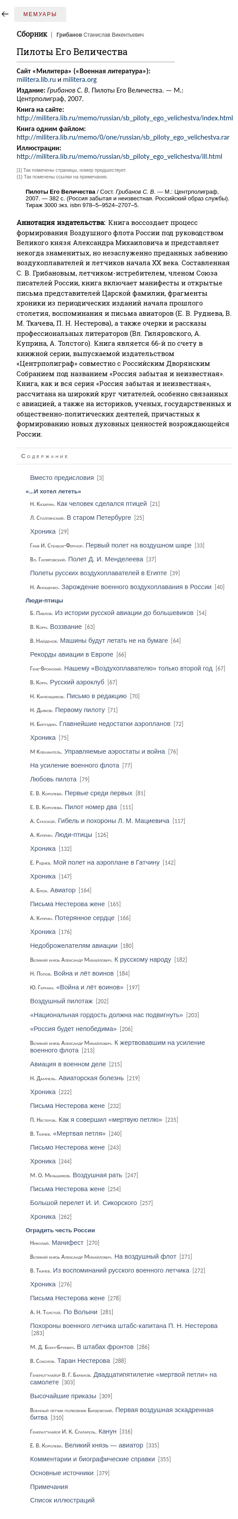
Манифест (65, 1242)
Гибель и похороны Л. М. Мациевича (108, 820)
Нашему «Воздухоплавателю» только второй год (128, 668)
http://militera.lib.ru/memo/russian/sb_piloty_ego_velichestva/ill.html (119, 156)
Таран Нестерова (78, 1360)
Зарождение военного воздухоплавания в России (128, 586)
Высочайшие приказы (72, 1396)
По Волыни (72, 1311)
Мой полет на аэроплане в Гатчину (103, 862)
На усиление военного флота (81, 765)
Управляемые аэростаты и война (104, 751)
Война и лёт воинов (80, 973)
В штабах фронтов (90, 1346)
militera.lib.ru (36, 79)
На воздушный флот (111, 1256)
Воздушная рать (84, 1175)
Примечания (49, 1486)
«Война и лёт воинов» (85, 987)
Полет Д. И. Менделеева (93, 559)
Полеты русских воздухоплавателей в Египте (105, 573)
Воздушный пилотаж (70, 1001)
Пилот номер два (82, 806)
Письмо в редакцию (85, 696)
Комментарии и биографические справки (101, 1459)
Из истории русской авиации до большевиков (119, 612)
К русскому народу (109, 959)
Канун (82, 1431)
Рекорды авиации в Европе (79, 654)
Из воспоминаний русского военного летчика (118, 1270)
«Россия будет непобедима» (82, 1028)
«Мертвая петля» (76, 1133)
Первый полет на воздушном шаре (118, 545)
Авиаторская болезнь (85, 1078)
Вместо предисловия (67, 477)
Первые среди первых (88, 793)
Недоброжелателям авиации (82, 945)
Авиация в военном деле (76, 1064)
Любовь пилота (60, 779)
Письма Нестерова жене (76, 904)
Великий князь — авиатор (95, 1445)
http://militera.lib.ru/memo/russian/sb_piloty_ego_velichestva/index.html (125, 118)
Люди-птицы (69, 834)
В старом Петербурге (87, 517)
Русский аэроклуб (74, 682)
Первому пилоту (74, 709)
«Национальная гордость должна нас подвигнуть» (115, 1014)
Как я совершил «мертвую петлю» (104, 1119)
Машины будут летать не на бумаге (106, 640)
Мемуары (40, 14)
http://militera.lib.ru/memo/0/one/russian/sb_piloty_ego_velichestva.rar (123, 137)
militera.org (80, 79)
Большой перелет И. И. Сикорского (92, 1202)
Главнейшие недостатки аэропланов (107, 723)
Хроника (50, 531)
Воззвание (63, 626)
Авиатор (61, 890)
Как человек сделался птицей (95, 503)
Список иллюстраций (62, 1500)
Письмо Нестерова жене (76, 1147)
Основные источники (70, 1473)
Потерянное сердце (81, 917)
